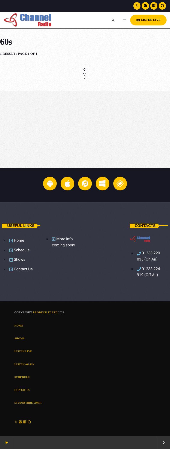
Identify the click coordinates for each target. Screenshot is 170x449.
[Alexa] (162, 6)
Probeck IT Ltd (45, 312)
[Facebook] (154, 6)
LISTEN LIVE (148, 20)
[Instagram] (145, 6)
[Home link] (32, 20)
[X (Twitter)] (137, 6)
